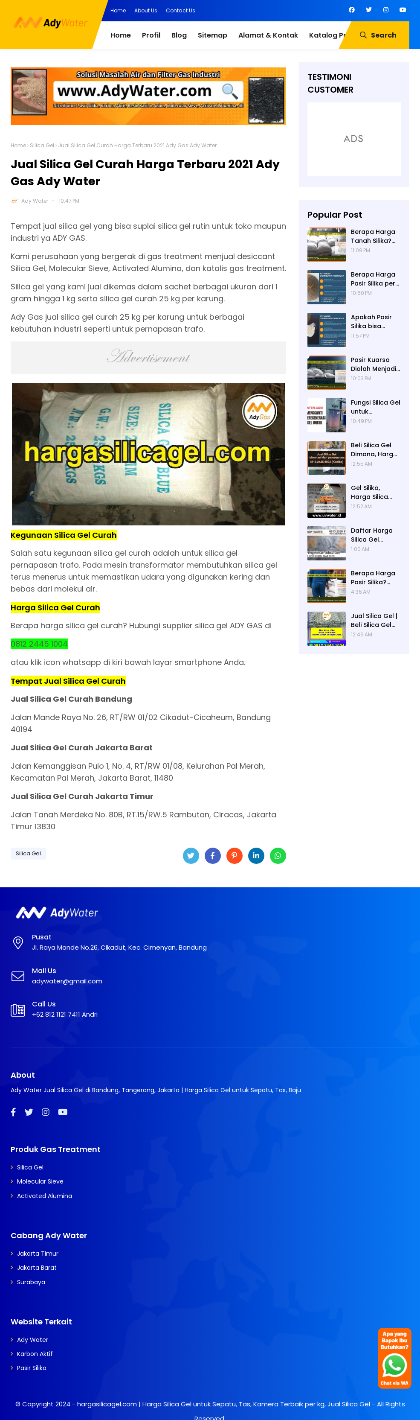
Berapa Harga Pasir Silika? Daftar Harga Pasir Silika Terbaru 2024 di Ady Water (376, 578)
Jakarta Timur (37, 1253)
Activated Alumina (44, 1196)
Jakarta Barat (37, 1267)
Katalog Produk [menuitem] (336, 35)
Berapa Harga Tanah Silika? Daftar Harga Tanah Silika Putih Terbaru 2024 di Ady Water (373, 236)
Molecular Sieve (40, 1181)
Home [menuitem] (120, 35)
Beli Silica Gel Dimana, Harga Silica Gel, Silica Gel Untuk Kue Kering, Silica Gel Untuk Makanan (374, 450)
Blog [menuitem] (179, 35)
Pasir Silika (31, 1368)
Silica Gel (42, 145)
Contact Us (180, 10)
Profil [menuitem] (151, 35)
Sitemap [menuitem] (212, 35)
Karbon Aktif (35, 1354)
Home (118, 10)
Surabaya (31, 1282)
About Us (145, 10)
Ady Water (34, 200)
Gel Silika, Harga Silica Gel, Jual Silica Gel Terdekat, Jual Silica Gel (373, 493)
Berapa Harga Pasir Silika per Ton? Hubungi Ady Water (373, 279)
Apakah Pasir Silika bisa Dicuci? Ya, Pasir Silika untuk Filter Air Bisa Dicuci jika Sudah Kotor (375, 322)
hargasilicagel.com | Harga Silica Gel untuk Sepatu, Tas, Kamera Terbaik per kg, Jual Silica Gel (223, 1404)
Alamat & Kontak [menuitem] (268, 35)
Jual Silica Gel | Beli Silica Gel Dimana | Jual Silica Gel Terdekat (374, 621)
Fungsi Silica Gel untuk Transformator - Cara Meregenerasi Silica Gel (375, 407)
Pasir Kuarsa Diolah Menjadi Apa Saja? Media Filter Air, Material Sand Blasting (374, 364)
